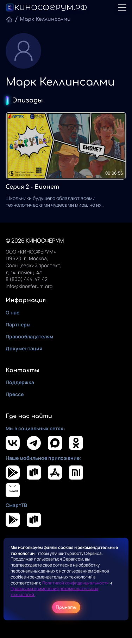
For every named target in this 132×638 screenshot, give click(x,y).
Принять (66, 607)
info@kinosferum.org (29, 286)
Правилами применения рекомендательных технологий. (54, 592)
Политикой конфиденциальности (75, 583)
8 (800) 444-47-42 (27, 279)
